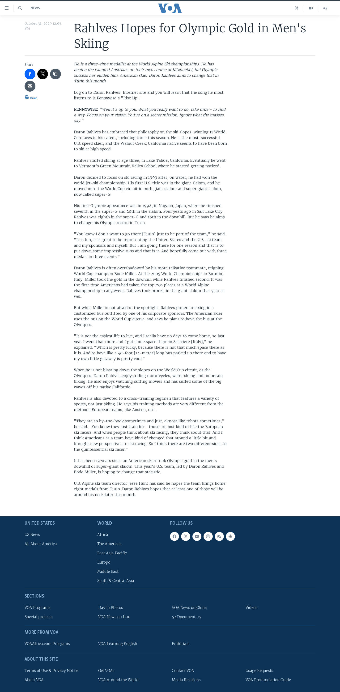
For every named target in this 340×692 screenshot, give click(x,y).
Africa (102, 534)
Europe (103, 562)
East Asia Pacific (112, 553)
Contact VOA (183, 670)
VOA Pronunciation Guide (268, 679)
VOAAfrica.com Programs (47, 643)
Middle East (108, 571)
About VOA (34, 679)
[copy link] (55, 74)
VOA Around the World (118, 679)
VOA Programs (38, 607)
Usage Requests (259, 670)
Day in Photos (110, 607)
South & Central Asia (115, 580)
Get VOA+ (106, 670)
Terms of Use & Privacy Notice (51, 670)
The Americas (109, 543)
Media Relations (186, 679)
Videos (251, 607)
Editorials (180, 643)
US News (32, 534)
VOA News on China (189, 607)
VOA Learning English (117, 643)
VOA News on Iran (114, 617)
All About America (41, 543)
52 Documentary (186, 617)
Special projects (39, 617)
